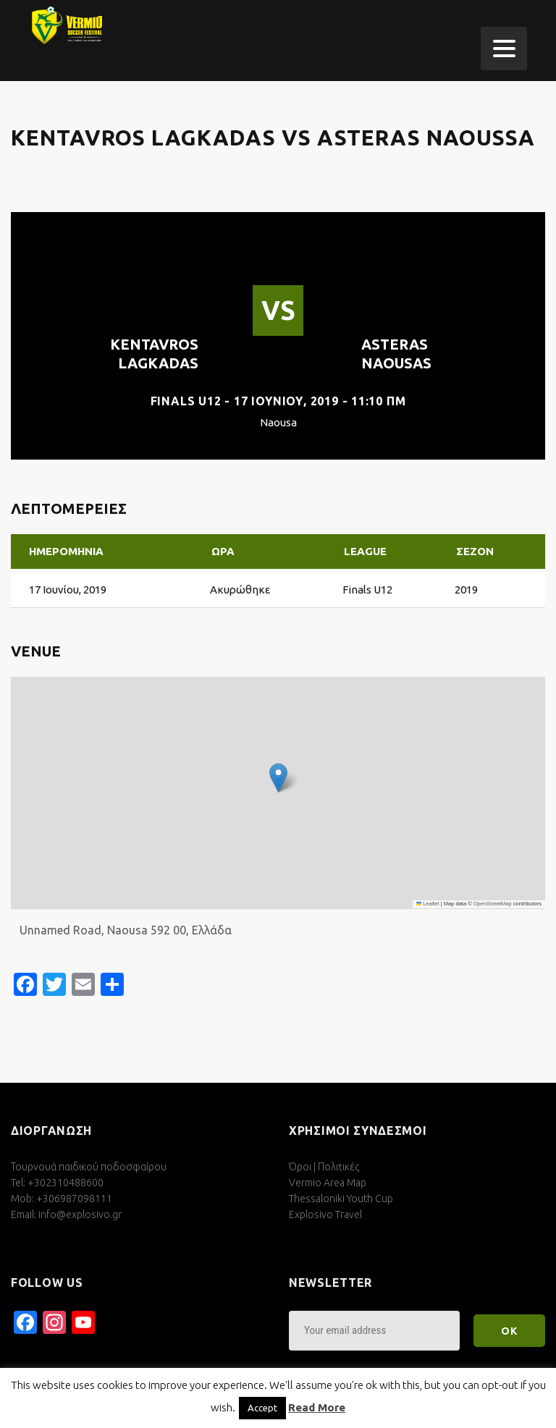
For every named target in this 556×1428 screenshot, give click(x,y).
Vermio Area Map (327, 1182)
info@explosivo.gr (80, 1214)
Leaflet (427, 903)
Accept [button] (262, 1408)
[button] (278, 778)
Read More (316, 1407)
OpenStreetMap (492, 903)
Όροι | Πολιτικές (324, 1167)
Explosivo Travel (325, 1214)
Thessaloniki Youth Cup (341, 1198)
